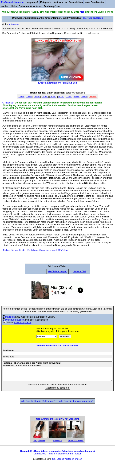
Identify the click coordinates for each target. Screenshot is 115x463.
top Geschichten (74, 2)
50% (53, 96)
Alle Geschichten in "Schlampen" (38, 401)
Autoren (58, 2)
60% (61, 96)
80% (77, 96)
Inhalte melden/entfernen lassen (65, 453)
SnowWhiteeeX (76, 440)
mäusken (10, 316)
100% (93, 96)
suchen (5, 6)
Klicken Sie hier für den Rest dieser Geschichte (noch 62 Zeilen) (35, 250)
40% (45, 96)
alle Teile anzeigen (93, 18)
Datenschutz (40, 453)
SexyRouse (39, 440)
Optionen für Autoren (30, 6)
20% (29, 96)
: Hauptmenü (19, 2)
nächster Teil (79, 271)
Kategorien (46, 2)
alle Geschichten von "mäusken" (76, 401)
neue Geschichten (95, 2)
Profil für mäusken (14, 319)
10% (21, 96)
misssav (57, 440)
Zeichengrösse (52, 6)
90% (84, 96)
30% (37, 96)
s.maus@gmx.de (22, 322)
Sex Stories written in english (67, 459)
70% (69, 96)
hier (82, 11)
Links (14, 6)
